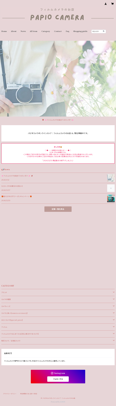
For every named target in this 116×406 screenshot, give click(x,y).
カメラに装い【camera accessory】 (14, 313)
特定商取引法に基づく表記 (28, 394)
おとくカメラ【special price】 (12, 320)
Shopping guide (80, 31)
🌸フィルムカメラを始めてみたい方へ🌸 (58, 120)
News (23, 31)
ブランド (4, 292)
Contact (58, 31)
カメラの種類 (6, 299)
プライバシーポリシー (10, 394)
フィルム (4, 327)
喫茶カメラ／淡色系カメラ (10, 341)
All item (33, 31)
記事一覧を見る (58, 209)
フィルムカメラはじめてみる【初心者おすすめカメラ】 (20, 334)
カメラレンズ (5, 306)
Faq (67, 31)
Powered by (58, 402)
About (14, 31)
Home (4, 31)
